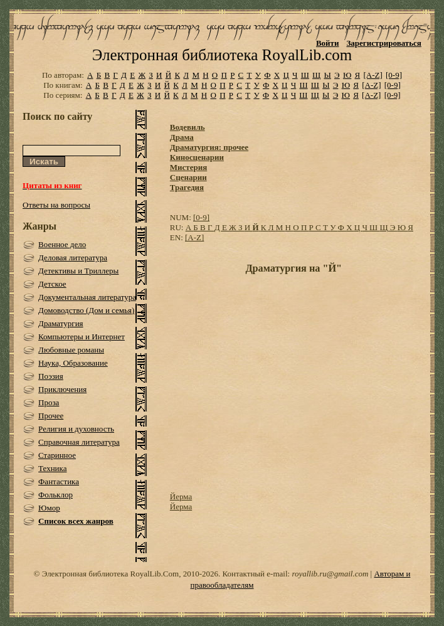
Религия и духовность (76, 428)
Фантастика (58, 481)
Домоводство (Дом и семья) (86, 310)
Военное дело (62, 244)
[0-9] (394, 75)
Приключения (62, 389)
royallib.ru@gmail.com (330, 573)
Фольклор (55, 494)
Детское (52, 284)
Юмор (49, 507)
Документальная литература (87, 297)
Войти (327, 43)
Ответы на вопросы (56, 205)
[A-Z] (372, 75)
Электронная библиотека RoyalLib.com (222, 54)
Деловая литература (72, 257)
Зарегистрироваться (383, 43)
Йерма (181, 496)
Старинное (57, 455)
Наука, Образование (73, 363)
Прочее (50, 415)
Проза (48, 402)
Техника (52, 468)
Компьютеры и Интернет (81, 336)
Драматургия (60, 323)
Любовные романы (71, 349)
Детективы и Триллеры (78, 270)
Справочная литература (79, 442)
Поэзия (50, 376)
